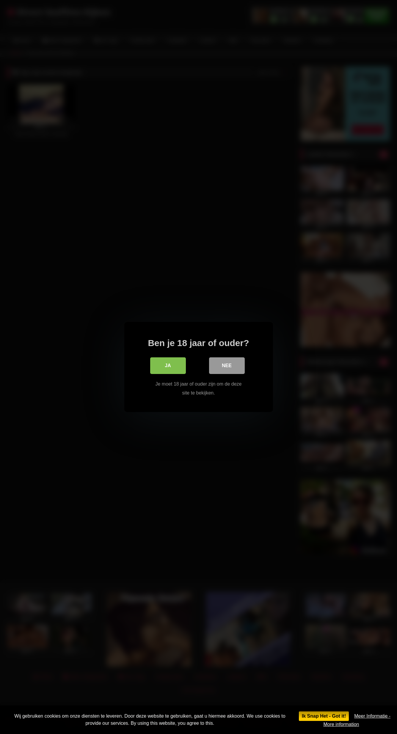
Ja (168, 365)
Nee (227, 365)
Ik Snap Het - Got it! (324, 716)
